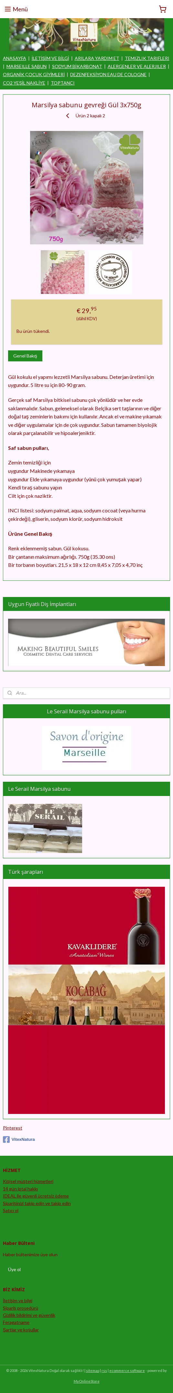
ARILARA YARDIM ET (97, 58)
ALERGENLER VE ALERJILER (137, 66)
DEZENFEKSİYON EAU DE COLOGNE (108, 74)
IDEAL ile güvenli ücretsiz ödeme (36, 1196)
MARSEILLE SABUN (26, 66)
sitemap (92, 1370)
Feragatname (16, 1322)
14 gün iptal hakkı (20, 1188)
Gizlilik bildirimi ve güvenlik (29, 1315)
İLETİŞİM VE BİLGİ (50, 58)
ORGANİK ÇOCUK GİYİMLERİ (34, 74)
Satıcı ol (10, 1210)
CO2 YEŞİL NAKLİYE (24, 83)
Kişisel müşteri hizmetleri (28, 1181)
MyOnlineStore (87, 1381)
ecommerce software (127, 1370)
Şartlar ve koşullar (21, 1329)
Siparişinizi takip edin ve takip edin (37, 1203)
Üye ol (14, 1269)
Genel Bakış (25, 355)
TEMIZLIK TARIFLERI (147, 58)
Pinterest (12, 1127)
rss (104, 1370)
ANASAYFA (14, 58)
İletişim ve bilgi (17, 1300)
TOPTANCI (63, 83)
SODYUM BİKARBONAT (77, 66)
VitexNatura (19, 1139)
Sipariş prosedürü (20, 1308)
